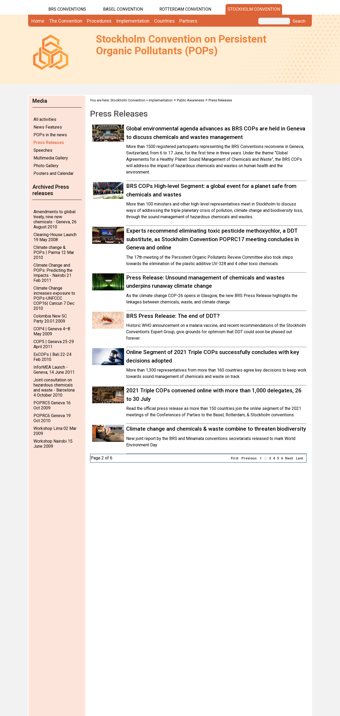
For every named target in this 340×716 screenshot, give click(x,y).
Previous (249, 458)
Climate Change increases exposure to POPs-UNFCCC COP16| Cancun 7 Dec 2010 (54, 298)
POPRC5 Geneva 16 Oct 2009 (52, 405)
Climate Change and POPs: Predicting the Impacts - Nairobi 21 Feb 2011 (53, 273)
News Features (47, 127)
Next (289, 458)
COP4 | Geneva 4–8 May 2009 (51, 331)
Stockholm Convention (254, 9)
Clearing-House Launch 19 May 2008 (54, 237)
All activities (44, 119)
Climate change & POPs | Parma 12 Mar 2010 (53, 252)
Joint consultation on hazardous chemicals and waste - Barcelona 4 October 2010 (54, 387)
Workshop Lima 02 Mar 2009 (54, 431)
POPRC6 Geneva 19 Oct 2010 (52, 418)
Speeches (42, 150)
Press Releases (48, 142)
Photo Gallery (45, 165)
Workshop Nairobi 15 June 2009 (53, 444)
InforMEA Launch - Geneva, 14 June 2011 (54, 370)
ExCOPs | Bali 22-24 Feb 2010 (52, 357)
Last (299, 458)
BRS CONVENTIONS (67, 9)
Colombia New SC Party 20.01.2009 (50, 319)
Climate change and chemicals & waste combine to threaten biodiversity (216, 429)
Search (299, 21)
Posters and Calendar (53, 173)
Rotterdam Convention (185, 9)
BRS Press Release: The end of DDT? (173, 316)
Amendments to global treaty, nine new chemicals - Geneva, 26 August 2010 (54, 219)
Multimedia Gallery (50, 158)
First (234, 458)
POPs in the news (50, 134)
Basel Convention (123, 9)
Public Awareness (190, 100)
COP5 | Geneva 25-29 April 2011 (53, 344)
